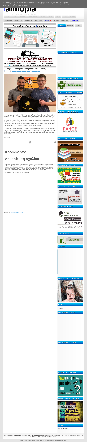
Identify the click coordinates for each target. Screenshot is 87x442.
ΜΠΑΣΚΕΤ (24, 71)
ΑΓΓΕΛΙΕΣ (78, 25)
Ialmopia (61, 308)
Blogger (54, 436)
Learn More (77, 4)
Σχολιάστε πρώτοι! (36, 71)
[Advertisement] (70, 38)
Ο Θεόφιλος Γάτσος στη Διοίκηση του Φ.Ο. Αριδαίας (25, 68)
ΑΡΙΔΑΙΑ (19, 71)
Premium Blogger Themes (50, 440)
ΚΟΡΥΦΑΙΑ (61, 25)
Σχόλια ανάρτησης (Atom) (17, 212)
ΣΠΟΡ (28, 71)
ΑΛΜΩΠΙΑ (14, 71)
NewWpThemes (28, 440)
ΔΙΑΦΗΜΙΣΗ (70, 25)
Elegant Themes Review (61, 440)
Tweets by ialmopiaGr (63, 428)
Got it (83, 4)
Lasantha (42, 440)
